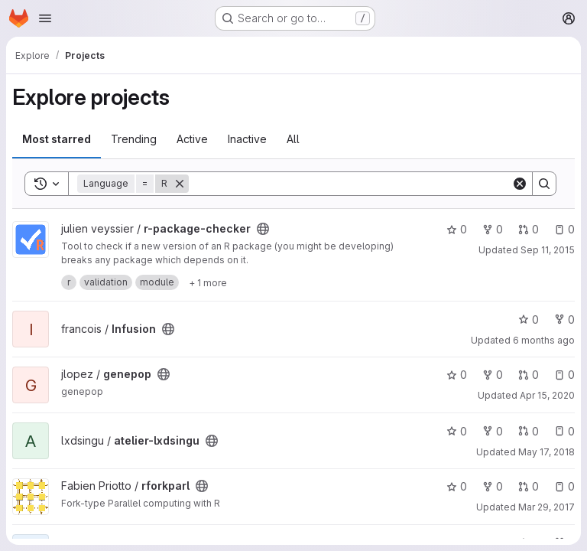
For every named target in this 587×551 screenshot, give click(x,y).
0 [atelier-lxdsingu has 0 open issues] (564, 431)
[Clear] (520, 183)
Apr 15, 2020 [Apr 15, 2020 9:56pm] (547, 395)
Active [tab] (192, 138)
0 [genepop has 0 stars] (456, 374)
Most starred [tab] (56, 138)
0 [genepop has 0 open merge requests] (528, 374)
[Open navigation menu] (45, 18)
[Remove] (179, 183)
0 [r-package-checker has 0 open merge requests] (528, 229)
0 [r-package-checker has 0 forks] (492, 229)
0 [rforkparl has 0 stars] (456, 486)
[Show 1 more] (208, 282)
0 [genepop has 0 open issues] (564, 374)
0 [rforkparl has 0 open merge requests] (528, 486)
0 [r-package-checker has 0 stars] (456, 229)
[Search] (350, 183)
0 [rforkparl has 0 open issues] (564, 486)
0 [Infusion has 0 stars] (528, 319)
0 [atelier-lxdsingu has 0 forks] (492, 431)
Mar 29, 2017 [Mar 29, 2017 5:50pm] (546, 507)
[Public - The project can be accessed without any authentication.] (263, 229)
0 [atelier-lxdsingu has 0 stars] (456, 431)
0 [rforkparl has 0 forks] (492, 486)
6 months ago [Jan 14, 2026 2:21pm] (544, 340)
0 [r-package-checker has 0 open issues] (564, 229)
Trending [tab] (134, 138)
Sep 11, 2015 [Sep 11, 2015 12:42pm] (548, 250)
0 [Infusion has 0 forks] (564, 319)
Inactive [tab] (247, 138)
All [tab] (293, 138)
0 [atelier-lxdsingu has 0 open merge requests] (528, 431)
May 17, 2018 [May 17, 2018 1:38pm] (546, 452)
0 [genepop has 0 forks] (492, 374)
